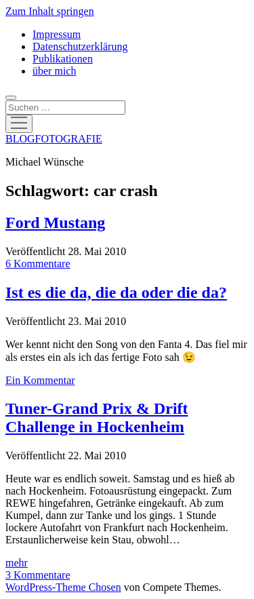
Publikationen (63, 58)
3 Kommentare (37, 575)
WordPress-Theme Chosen (63, 587)
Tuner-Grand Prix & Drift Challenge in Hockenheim (96, 418)
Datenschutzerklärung (80, 46)
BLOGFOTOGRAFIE (53, 138)
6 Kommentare (37, 263)
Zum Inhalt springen (49, 11)
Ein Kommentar (40, 380)
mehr (16, 562)
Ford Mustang (55, 222)
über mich (54, 71)
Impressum (57, 34)
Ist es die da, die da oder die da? (116, 292)
